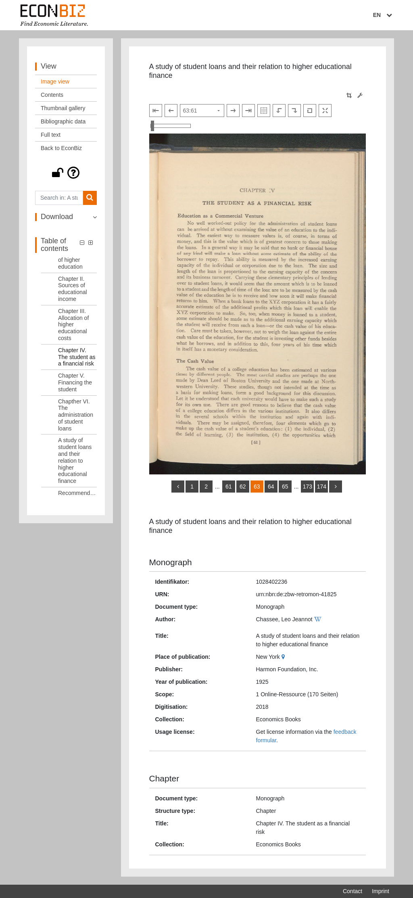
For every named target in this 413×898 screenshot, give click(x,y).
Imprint (380, 891)
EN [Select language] (383, 15)
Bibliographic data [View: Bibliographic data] (63, 121)
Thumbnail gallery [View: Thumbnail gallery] (63, 108)
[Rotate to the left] (279, 110)
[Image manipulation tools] (360, 95)
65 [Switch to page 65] (285, 486)
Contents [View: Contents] (52, 95)
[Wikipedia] (318, 619)
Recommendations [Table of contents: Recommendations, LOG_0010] (77, 493)
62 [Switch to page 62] (243, 486)
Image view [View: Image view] (55, 81)
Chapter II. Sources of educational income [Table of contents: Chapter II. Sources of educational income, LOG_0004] (72, 289)
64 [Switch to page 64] (271, 486)
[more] (335, 486)
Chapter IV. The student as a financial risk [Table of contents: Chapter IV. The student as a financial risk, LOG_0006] (77, 357)
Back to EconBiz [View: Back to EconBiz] (61, 148)
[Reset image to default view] (310, 110)
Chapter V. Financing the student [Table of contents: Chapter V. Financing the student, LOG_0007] (75, 382)
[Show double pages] (264, 110)
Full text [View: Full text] (50, 135)
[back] (177, 486)
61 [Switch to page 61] (228, 486)
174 (321, 486)
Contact (352, 891)
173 (307, 486)
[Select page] (202, 110)
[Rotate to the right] (294, 110)
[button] (66, 173)
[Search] (89, 198)
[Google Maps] (284, 657)
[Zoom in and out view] (170, 126)
